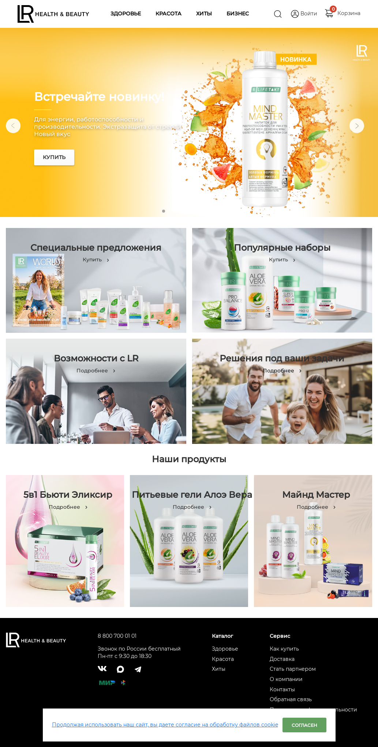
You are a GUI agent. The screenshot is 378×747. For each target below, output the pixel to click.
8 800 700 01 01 (117, 636)
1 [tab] (163, 211)
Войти (308, 13)
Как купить (284, 648)
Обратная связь (291, 699)
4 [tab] (194, 211)
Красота (223, 659)
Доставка (282, 659)
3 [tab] (184, 211)
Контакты (282, 689)
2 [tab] (173, 211)
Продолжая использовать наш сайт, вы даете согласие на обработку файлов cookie (165, 724)
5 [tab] (204, 211)
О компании (286, 679)
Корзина (348, 11)
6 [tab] (214, 211)
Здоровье (225, 648)
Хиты (218, 669)
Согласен (304, 725)
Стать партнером (293, 669)
